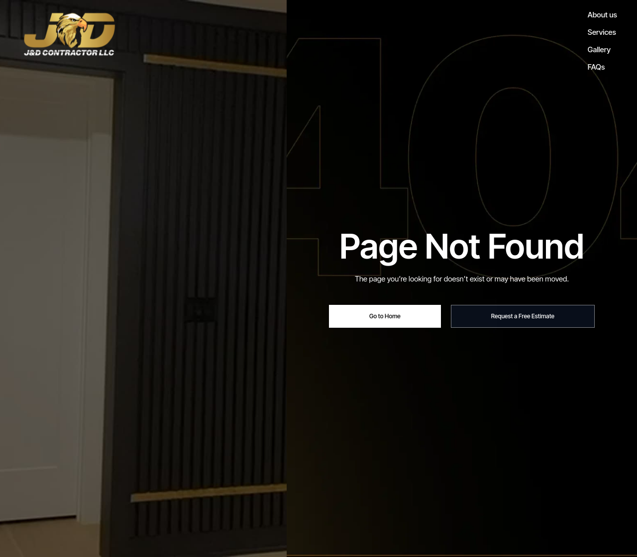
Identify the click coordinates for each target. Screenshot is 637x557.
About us (602, 14)
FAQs (596, 67)
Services (602, 32)
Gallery (599, 49)
